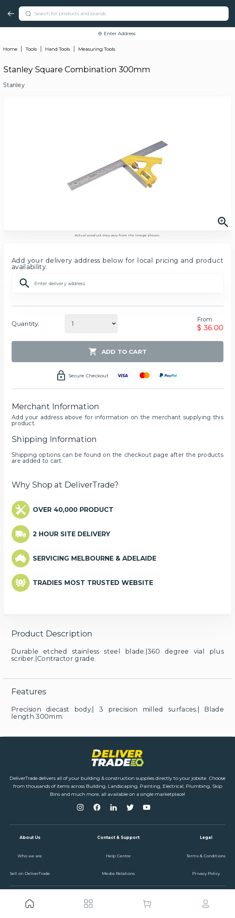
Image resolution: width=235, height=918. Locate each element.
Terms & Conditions (206, 856)
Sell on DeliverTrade (30, 873)
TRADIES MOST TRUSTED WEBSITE (93, 583)
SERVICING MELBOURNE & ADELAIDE (94, 558)
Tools (31, 49)
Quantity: (25, 323)
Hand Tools (57, 49)
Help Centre (118, 856)
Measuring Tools (96, 49)
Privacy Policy (205, 873)
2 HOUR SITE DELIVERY (71, 534)
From (205, 319)
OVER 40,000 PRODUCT (73, 510)
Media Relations (118, 873)
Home (10, 49)
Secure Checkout (88, 376)
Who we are (30, 856)
